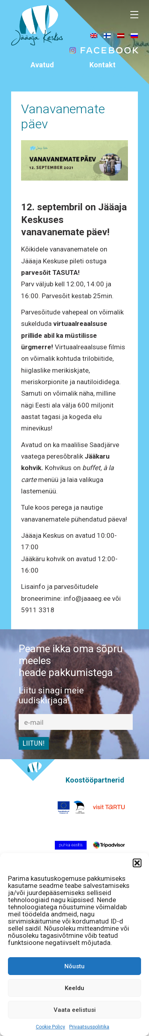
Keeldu (74, 988)
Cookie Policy (50, 1027)
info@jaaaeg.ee (102, 88)
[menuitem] (94, 35)
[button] (137, 863)
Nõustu (74, 966)
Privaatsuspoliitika (89, 1027)
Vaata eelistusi (75, 1009)
